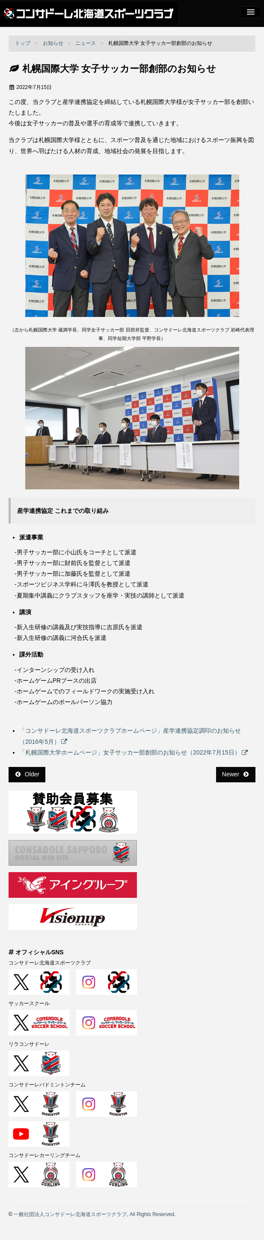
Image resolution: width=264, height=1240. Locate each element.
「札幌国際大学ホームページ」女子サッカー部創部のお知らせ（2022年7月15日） (129, 752)
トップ (22, 43)
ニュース (85, 43)
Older (27, 774)
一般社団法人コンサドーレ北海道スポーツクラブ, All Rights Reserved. (94, 1214)
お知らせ (53, 43)
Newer (235, 774)
